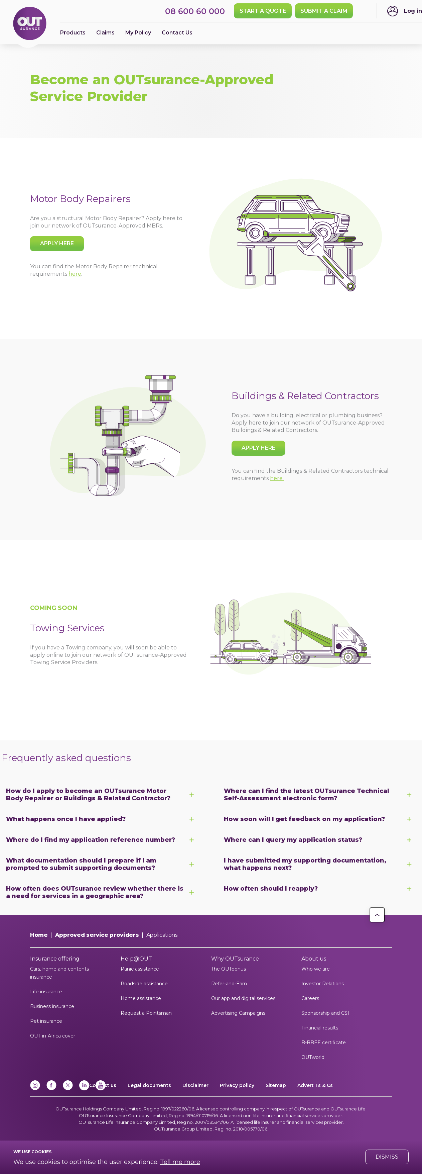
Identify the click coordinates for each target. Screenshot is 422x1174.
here (74, 274)
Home (39, 935)
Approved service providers (97, 935)
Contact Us (177, 32)
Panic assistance (140, 969)
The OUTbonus (228, 969)
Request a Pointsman (146, 1013)
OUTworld (312, 1057)
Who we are (315, 969)
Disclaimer (195, 1085)
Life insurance (46, 992)
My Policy (138, 32)
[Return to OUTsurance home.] (29, 24)
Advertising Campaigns (238, 1013)
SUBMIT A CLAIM (323, 11)
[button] (377, 914)
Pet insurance (46, 1021)
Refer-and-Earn (229, 984)
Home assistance (141, 998)
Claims (105, 32)
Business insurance (52, 1006)
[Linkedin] (84, 1089)
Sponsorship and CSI (325, 1013)
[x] (68, 1089)
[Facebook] (51, 1089)
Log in (413, 11)
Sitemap (276, 1085)
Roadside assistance (144, 984)
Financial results (319, 1028)
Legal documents (149, 1085)
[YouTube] (101, 1089)
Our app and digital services (243, 998)
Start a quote (263, 11)
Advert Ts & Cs (315, 1085)
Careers (310, 998)
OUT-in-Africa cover (52, 1036)
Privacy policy (237, 1085)
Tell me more (180, 1162)
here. (277, 478)
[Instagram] (35, 1089)
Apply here (57, 243)
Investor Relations (322, 984)
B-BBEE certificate (323, 1043)
